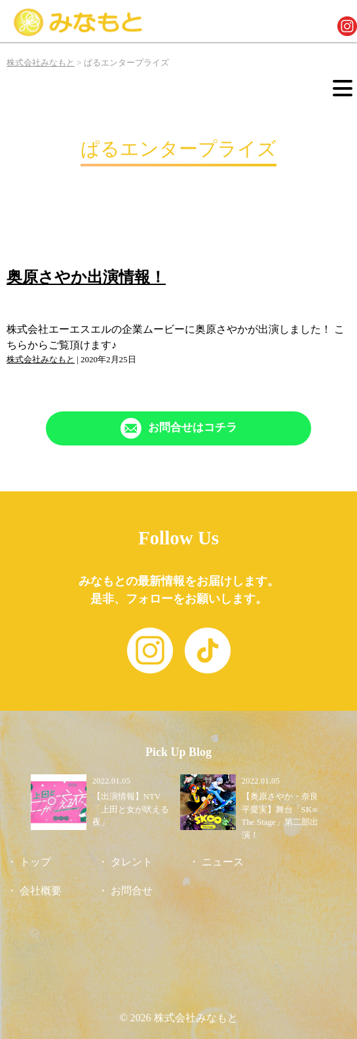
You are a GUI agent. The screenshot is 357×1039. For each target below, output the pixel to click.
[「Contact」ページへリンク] (178, 428)
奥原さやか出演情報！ (86, 277)
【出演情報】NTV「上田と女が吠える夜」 (130, 809)
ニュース (223, 861)
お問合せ (132, 890)
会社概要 (41, 890)
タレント (132, 861)
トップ (35, 861)
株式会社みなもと (41, 359)
